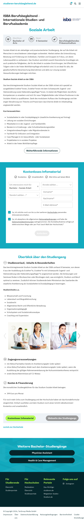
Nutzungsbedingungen (48, 219)
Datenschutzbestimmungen (23, 222)
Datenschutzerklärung (29, 514)
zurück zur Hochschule (13, 427)
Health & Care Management (42, 460)
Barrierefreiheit (66, 514)
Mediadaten (29, 487)
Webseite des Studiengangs (62, 418)
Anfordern (42, 233)
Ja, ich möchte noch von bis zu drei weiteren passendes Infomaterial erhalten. (39, 213)
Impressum (7, 514)
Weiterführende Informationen (42, 150)
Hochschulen (52, 212)
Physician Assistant (42, 452)
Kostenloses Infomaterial (21, 418)
